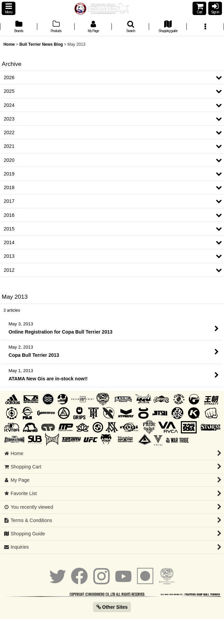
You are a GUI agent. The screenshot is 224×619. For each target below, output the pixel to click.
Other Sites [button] (112, 607)
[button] (8, 8)
